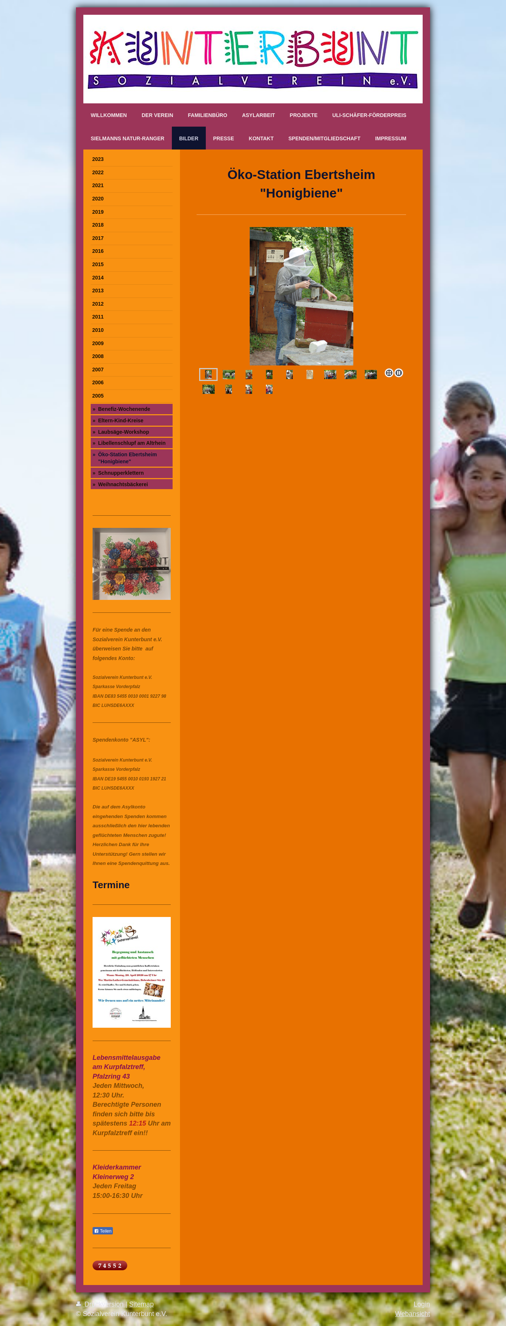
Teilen (102, 1231)
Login (421, 1304)
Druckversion (100, 1304)
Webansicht (412, 1314)
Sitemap (141, 1304)
